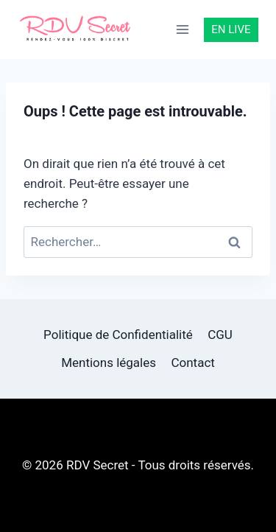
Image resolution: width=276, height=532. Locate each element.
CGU (220, 334)
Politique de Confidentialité (118, 334)
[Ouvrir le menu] (183, 29)
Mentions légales (108, 362)
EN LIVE (230, 29)
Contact (192, 362)
